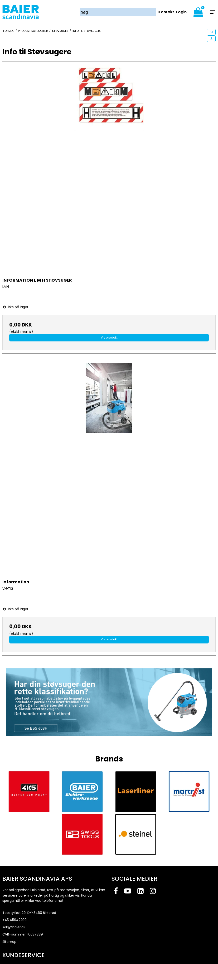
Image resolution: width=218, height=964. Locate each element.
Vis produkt (109, 338)
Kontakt (166, 12)
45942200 (18, 919)
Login (181, 12)
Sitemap (9, 941)
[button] (211, 32)
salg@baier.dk (13, 927)
